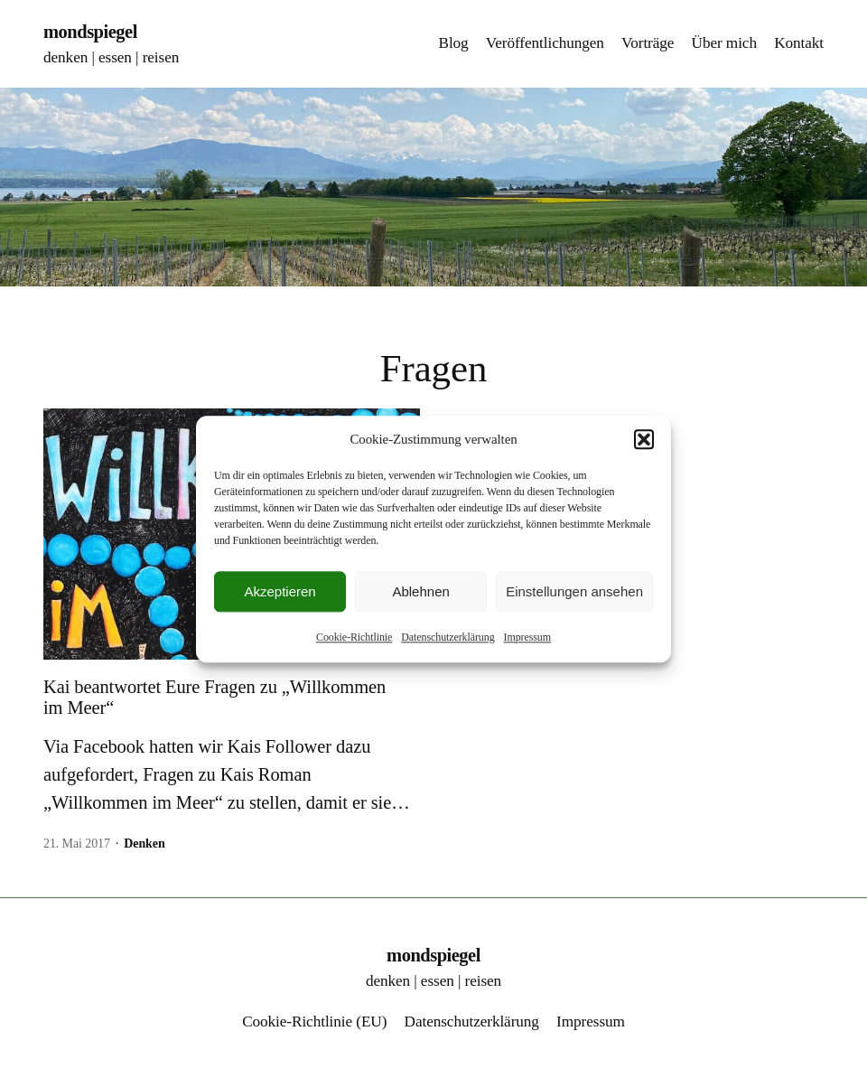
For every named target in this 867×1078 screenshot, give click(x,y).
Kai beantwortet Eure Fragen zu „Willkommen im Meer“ (214, 697)
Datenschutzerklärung (447, 637)
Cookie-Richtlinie (354, 637)
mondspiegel (90, 32)
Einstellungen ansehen (574, 591)
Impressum (527, 637)
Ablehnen (420, 591)
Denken (144, 843)
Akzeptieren (279, 591)
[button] (644, 439)
